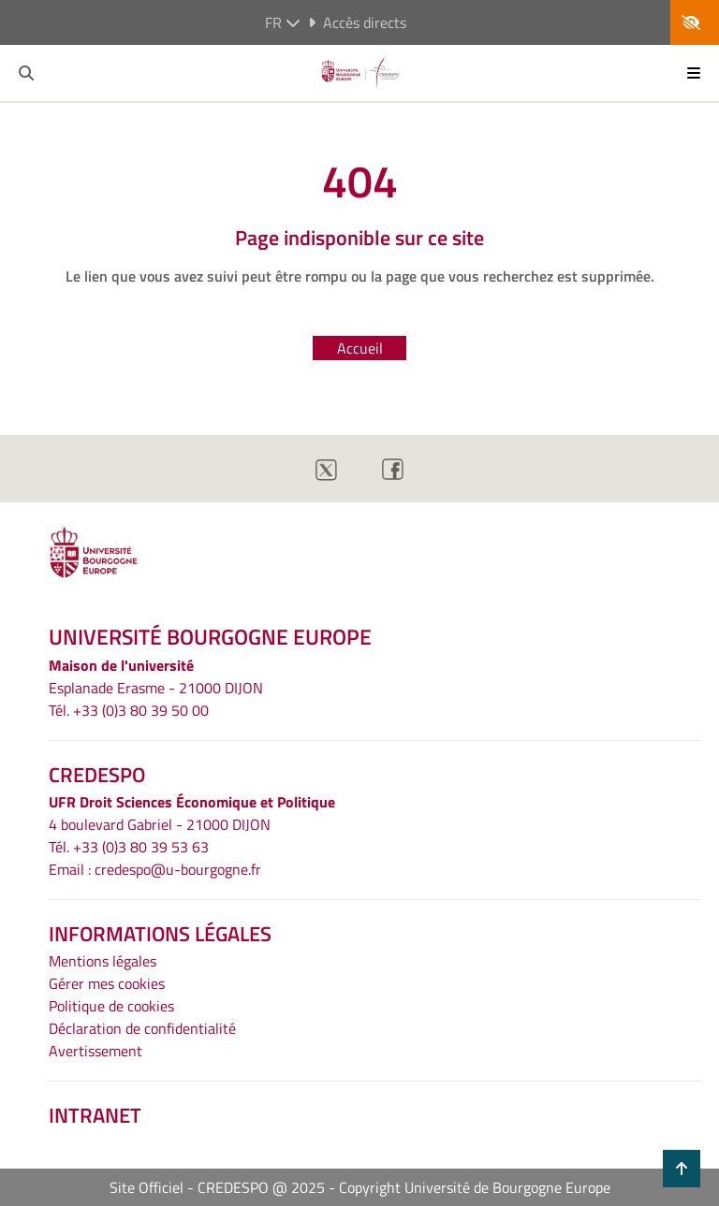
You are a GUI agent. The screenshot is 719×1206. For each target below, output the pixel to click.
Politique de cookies (111, 1006)
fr (283, 22)
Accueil (360, 348)
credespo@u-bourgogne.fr (178, 869)
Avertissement (95, 1050)
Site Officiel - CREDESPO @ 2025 (217, 1187)
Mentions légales (102, 961)
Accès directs (357, 22)
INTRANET (95, 1115)
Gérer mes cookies (107, 983)
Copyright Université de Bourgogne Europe (474, 1187)
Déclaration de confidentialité (142, 1028)
